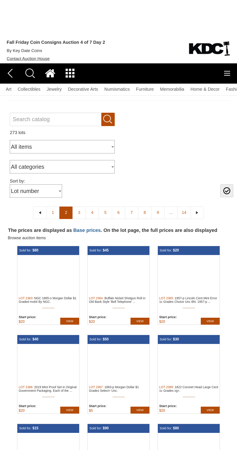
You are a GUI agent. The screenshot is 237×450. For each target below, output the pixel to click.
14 (184, 149)
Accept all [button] (171, 421)
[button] (80, 444)
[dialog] (118, 421)
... (171, 149)
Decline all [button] (206, 421)
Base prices (87, 166)
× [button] (232, 398)
